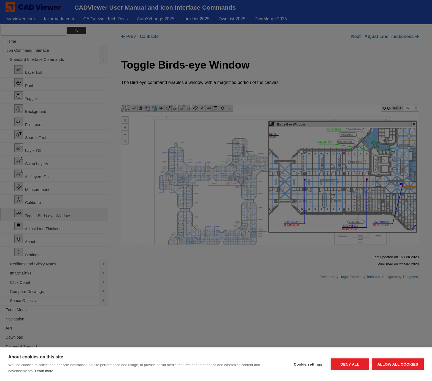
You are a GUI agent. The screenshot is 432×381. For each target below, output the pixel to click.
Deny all (350, 364)
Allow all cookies (397, 364)
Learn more (44, 371)
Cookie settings (308, 364)
